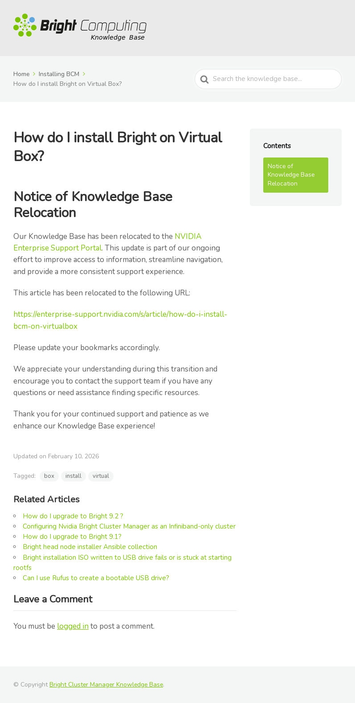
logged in (73, 626)
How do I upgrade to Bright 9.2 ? (73, 516)
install (73, 476)
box (49, 476)
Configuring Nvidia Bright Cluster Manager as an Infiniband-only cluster (129, 526)
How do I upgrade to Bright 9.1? (72, 536)
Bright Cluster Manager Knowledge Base (106, 684)
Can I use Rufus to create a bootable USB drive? (96, 578)
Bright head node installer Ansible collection (90, 546)
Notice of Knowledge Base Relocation (291, 175)
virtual (101, 476)
